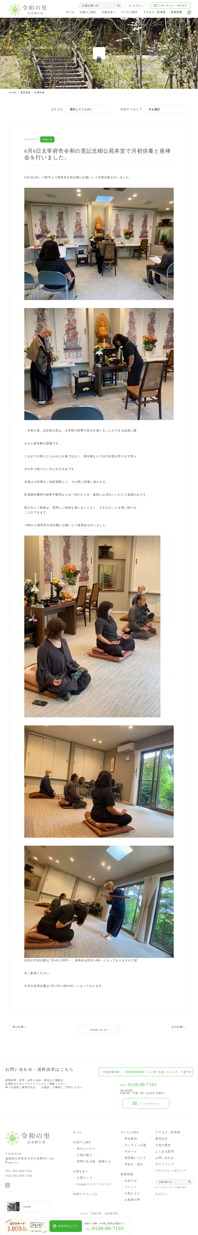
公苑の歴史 (163, 1144)
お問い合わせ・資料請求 (171, 6)
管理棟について (135, 1156)
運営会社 (161, 1137)
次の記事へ (178, 1027)
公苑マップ (84, 1176)
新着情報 (174, 13)
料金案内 (131, 1137)
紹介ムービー (86, 1147)
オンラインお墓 (135, 1144)
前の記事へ (19, 1027)
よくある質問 (164, 1150)
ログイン (136, 6)
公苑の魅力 (84, 1154)
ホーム (64, 13)
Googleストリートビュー (94, 1183)
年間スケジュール (85, 1193)
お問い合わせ (164, 1156)
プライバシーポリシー (170, 1169)
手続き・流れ (134, 1163)
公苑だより (132, 1192)
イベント (131, 1186)
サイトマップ (164, 1163)
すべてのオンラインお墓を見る (170, 1186)
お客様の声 (132, 1198)
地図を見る (15, 1162)
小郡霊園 (28, 1207)
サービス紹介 (125, 13)
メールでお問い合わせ (149, 1102)
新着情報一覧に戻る (99, 1026)
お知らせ (131, 1179)
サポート (131, 1150)
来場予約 (75, 1226)
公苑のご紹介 (82, 13)
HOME (13, 92)
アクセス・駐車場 (151, 13)
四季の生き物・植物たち (94, 1160)
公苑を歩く (104, 13)
